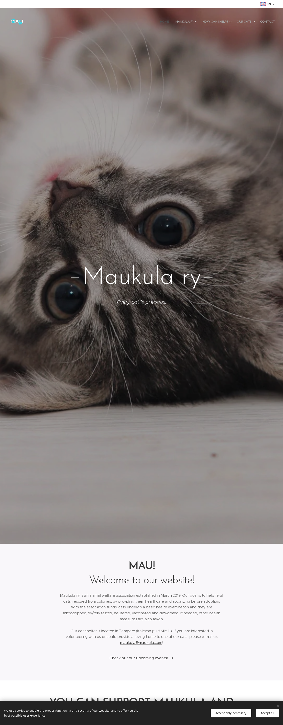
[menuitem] (164, 21)
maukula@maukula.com (141, 642)
